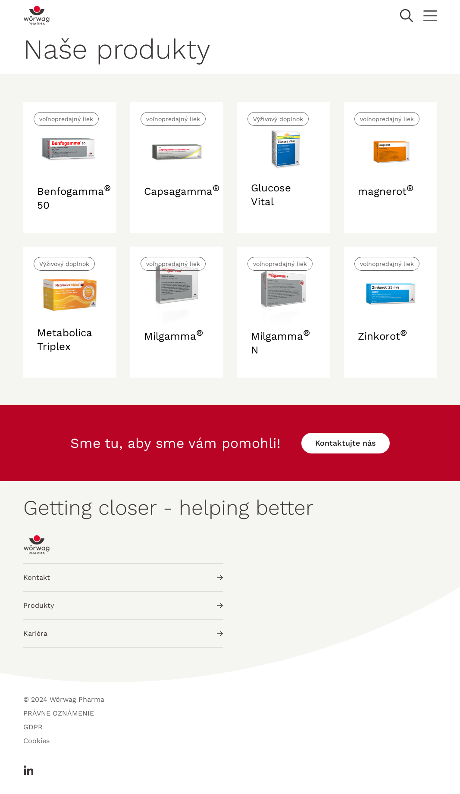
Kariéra (123, 633)
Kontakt (123, 577)
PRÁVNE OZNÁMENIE (58, 713)
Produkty (123, 605)
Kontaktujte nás (345, 442)
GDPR (33, 727)
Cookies (36, 741)
